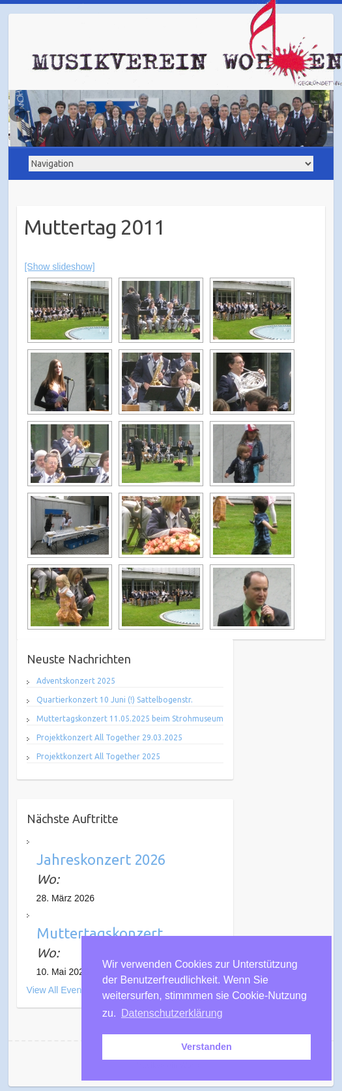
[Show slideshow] (59, 266)
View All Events (58, 990)
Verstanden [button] (206, 1046)
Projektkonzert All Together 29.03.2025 (109, 737)
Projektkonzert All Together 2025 (98, 756)
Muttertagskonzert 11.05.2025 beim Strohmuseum (129, 718)
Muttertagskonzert (99, 933)
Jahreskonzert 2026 (100, 859)
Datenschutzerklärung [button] (172, 1013)
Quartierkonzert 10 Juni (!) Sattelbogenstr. (114, 699)
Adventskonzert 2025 (75, 680)
